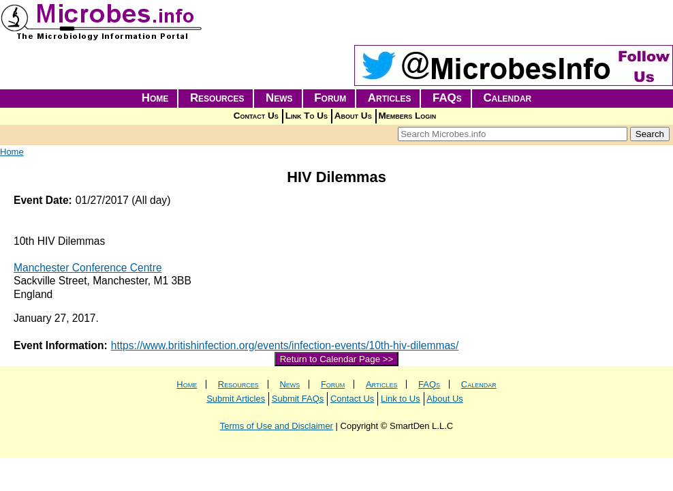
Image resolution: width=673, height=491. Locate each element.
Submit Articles (235, 398)
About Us (353, 115)
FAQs (447, 97)
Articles (389, 97)
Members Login (408, 115)
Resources (217, 97)
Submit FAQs (298, 398)
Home (155, 97)
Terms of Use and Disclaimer (276, 426)
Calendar (507, 97)
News (279, 97)
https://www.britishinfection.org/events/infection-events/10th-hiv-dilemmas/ (285, 345)
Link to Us (400, 398)
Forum (330, 97)
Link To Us (306, 115)
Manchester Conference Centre (88, 267)
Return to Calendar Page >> (337, 359)
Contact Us (256, 115)
